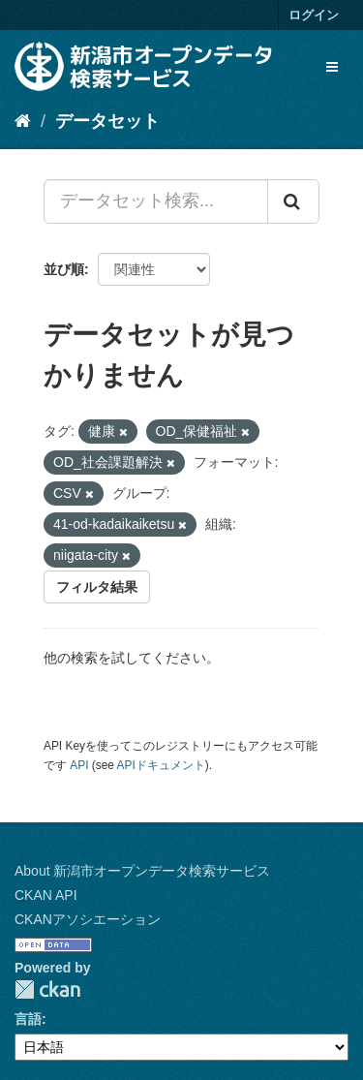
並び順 (64, 269)
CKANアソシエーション (88, 919)
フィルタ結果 (96, 587)
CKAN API (46, 895)
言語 (28, 1019)
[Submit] (293, 201)
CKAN (47, 989)
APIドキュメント (161, 765)
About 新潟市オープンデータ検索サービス (142, 871)
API (79, 765)
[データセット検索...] (156, 201)
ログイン (313, 15)
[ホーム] (23, 121)
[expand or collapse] (332, 66)
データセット (107, 121)
